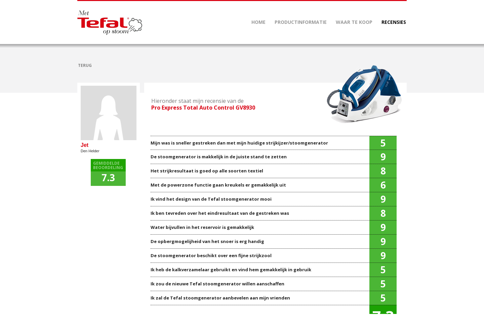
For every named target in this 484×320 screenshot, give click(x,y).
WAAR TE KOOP (354, 22)
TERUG (85, 65)
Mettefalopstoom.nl (110, 22)
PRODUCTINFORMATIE (301, 22)
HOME (258, 22)
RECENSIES (393, 22)
